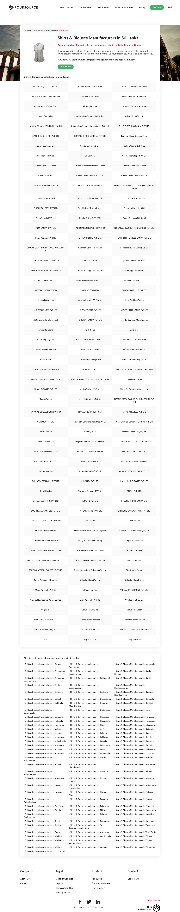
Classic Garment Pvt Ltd (45, 166)
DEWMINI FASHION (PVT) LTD (45, 186)
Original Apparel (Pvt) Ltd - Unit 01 (90, 442)
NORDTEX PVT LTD (45, 422)
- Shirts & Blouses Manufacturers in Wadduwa (44, 836)
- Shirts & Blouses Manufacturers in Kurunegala (89, 753)
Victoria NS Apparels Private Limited (45, 600)
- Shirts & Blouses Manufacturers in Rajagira (88, 814)
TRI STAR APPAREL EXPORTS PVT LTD (46, 570)
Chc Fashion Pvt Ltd (45, 156)
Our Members (86, 7)
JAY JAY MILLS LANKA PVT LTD (134, 310)
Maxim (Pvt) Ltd (46, 399)
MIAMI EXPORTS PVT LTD (45, 389)
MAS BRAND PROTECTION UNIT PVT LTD (90, 379)
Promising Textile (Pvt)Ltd (90, 471)
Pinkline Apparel (46, 471)
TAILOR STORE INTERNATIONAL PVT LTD (45, 560)
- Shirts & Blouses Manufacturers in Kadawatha (134, 729)
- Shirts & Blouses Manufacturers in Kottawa (43, 749)
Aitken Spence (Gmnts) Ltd (45, 106)
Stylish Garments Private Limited (90, 551)
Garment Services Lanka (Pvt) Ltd (134, 248)
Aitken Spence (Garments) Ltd (134, 97)
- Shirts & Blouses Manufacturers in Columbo (43, 699)
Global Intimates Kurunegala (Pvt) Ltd (46, 271)
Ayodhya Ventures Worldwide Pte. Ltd (45, 126)
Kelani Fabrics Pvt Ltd (90, 350)
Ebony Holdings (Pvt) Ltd (134, 208)
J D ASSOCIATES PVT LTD (45, 310)
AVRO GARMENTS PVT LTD (134, 87)
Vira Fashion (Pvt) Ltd (134, 600)
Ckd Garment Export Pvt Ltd (134, 156)
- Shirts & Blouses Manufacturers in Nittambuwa (135, 785)
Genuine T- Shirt (90, 261)
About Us (25, 879)
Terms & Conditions (65, 888)
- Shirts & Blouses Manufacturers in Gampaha (43, 717)
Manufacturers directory (34, 30)
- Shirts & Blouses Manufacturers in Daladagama (90, 699)
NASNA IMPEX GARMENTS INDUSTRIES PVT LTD (134, 400)
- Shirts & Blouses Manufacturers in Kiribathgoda (45, 741)
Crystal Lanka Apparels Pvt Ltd (134, 176)
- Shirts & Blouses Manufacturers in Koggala (88, 741)
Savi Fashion (90, 521)
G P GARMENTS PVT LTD (90, 238)
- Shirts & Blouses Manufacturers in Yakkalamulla (44, 851)
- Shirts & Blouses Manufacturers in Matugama (134, 764)
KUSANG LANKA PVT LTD (134, 340)
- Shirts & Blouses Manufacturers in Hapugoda (89, 717)
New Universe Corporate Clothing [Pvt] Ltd (134, 422)
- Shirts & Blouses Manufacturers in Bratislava (88, 692)
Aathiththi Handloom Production (46, 97)
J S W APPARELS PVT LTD (89, 310)
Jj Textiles (134, 330)
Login (170, 7)
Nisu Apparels (46, 432)
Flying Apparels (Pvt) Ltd (45, 238)
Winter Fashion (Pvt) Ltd (45, 630)
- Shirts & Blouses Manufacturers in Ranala (42, 821)
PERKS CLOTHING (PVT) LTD (90, 452)
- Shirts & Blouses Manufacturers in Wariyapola (44, 840)
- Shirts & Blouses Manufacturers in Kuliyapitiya (134, 749)
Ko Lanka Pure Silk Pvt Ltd (134, 350)
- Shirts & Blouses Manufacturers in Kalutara (88, 733)
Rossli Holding (46, 491)
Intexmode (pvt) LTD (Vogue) (90, 300)
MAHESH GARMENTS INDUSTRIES (45, 379)
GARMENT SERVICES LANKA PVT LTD (134, 238)
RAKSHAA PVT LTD (89, 481)
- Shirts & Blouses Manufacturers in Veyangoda (89, 832)
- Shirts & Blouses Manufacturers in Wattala (133, 840)
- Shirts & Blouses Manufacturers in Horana (88, 725)
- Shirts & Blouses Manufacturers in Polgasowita (135, 810)
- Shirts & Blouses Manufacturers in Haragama (134, 717)
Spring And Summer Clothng (90, 541)
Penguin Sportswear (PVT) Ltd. (134, 461)
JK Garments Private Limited (46, 320)
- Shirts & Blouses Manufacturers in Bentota (43, 685)
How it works (66, 7)
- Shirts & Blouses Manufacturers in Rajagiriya (134, 814)
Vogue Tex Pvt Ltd (134, 610)
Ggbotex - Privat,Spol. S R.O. (134, 261)
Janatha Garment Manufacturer (134, 320)
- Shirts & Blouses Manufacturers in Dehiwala (43, 703)
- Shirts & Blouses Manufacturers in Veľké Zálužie (135, 832)
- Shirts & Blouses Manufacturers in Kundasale (44, 753)
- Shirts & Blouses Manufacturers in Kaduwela (43, 733)
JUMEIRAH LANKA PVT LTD (90, 320)
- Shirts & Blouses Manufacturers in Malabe (87, 757)
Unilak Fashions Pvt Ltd (134, 580)
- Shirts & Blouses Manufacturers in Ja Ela (87, 729)
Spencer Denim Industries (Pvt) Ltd (134, 531)
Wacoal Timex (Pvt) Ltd (90, 620)
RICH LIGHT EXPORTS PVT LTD (134, 481)
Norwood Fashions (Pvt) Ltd (134, 432)
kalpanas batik (90, 640)
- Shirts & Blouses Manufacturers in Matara (42, 764)
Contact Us (133, 879)
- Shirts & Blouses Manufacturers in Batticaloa (134, 678)
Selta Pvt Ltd (134, 521)
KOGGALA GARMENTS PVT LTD (90, 340)
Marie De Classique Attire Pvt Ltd (134, 389)
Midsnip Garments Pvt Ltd (90, 399)
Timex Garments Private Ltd (46, 580)
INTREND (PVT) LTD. (90, 290)
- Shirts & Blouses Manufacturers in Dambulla (134, 699)
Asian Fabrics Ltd (46, 116)
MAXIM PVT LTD (134, 379)
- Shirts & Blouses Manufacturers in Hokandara (89, 721)
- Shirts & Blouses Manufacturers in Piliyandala (134, 806)
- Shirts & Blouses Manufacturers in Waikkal (133, 836)
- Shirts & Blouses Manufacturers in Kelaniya (133, 737)
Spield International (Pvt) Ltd (46, 541)
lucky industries (134, 640)
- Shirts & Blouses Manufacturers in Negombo (43, 785)
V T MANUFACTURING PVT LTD (134, 590)
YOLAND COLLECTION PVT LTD (134, 630)
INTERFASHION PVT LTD (46, 290)
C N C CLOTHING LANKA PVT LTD (134, 126)
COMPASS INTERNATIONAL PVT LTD (90, 136)
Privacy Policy (63, 893)
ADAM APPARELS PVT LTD (90, 87)
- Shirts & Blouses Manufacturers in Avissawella (134, 664)
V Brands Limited (90, 590)
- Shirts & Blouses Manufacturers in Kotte (87, 749)
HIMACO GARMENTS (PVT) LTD (90, 280)
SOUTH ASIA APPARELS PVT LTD (45, 511)
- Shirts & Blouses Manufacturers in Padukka (133, 792)
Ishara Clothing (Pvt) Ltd (134, 300)
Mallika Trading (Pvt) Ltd (90, 389)
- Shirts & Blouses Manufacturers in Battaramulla (90, 678)
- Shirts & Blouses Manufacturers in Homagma (44, 725)
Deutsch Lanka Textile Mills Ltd (90, 186)
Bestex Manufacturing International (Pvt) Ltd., (90, 126)
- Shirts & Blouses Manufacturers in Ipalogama (44, 729)
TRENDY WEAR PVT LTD (134, 560)
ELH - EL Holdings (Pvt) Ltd (90, 198)
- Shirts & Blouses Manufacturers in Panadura (88, 799)
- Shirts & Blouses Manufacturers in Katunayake (44, 737)
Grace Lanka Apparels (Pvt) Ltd (90, 271)
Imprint (59, 883)
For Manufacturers (124, 7)
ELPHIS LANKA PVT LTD (134, 198)
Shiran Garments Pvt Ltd (45, 531)
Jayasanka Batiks (46, 330)
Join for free (65, 67)
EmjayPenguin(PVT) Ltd (46, 218)
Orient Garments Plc (45, 442)
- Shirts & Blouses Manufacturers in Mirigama (133, 771)
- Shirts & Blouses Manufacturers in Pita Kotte (43, 810)
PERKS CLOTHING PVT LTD (134, 452)
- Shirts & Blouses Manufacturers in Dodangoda (89, 710)
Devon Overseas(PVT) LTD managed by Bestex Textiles (134, 187)
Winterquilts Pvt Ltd (90, 630)
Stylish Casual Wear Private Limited (46, 551)
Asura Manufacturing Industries (89, 116)
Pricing (142, 7)
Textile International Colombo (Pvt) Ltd (90, 570)
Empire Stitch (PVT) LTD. (90, 218)
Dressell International (46, 198)
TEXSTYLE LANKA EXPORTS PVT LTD (90, 560)
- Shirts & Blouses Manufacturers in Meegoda (88, 771)
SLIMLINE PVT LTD (90, 501)
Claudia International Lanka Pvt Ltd (90, 166)
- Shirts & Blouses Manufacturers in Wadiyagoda (90, 836)
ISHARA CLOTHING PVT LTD (134, 290)
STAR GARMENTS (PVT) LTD (90, 511)
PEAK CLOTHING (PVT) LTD (46, 452)
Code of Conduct (64, 879)
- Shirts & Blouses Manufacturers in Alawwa (42, 664)
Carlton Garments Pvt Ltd (134, 146)
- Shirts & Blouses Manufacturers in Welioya (43, 847)
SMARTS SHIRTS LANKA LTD (134, 501)
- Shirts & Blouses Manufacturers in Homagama (134, 721)
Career (23, 883)
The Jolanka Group (134, 570)
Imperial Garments (46, 300)
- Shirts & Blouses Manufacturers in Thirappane (134, 825)
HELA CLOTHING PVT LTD (45, 280)
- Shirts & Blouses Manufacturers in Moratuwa (44, 778)
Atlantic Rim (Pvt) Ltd (134, 116)
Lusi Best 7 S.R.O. (89, 370)
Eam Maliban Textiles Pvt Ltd (90, 208)
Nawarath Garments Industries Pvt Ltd (89, 422)
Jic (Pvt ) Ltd (90, 330)
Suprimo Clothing (134, 551)
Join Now (157, 7)
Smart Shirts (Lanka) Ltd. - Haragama (90, 531)
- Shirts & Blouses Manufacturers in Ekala (132, 710)
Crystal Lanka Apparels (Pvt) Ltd (89, 176)
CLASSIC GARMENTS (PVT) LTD (46, 136)
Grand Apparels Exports (134, 271)
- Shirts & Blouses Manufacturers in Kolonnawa (44, 745)
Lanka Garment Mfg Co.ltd (90, 360)
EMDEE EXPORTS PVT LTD (46, 208)
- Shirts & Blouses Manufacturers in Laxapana (134, 753)
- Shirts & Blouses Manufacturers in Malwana (133, 757)
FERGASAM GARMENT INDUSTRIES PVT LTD (134, 228)
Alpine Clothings (90, 106)
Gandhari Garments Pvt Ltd (90, 248)
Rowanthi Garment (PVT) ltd (90, 491)
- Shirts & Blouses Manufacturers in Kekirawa (88, 737)
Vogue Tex (45, 610)
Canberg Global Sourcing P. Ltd (134, 136)
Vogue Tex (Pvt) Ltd (90, 610)
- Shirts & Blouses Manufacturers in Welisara (88, 847)
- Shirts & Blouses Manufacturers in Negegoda (134, 778)
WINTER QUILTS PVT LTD (45, 620)
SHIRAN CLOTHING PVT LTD (46, 501)
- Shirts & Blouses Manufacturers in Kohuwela (134, 741)
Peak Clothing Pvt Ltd (90, 461)
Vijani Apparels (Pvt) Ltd (90, 600)
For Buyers (103, 7)
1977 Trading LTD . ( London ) (45, 87)
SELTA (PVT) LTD (134, 491)
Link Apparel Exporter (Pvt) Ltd (46, 370)
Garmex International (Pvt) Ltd (46, 261)
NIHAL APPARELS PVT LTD (134, 412)
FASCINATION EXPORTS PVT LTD (90, 228)
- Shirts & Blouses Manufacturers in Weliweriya (134, 847)
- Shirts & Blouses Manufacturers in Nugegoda (44, 792)
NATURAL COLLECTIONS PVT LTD (45, 412)
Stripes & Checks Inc (134, 541)
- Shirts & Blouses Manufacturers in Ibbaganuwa (135, 725)
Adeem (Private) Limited (90, 97)
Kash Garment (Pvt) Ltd (46, 350)
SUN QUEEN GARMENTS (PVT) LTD (46, 521)
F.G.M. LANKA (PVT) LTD (45, 228)
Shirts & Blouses (52, 30)
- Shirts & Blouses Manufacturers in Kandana (133, 733)
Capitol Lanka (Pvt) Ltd (90, 146)
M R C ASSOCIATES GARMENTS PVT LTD (134, 370)
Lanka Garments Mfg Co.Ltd (134, 360)
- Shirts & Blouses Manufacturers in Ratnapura (134, 821)
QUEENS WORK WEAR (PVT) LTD (134, 471)
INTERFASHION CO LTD (134, 280)
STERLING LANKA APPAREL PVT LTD (134, 511)
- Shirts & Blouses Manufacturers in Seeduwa (43, 825)
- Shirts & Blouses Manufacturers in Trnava (42, 832)
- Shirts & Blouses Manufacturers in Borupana (43, 692)
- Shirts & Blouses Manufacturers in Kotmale (133, 745)
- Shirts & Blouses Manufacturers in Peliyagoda (89, 806)
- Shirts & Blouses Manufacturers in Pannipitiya (44, 806)
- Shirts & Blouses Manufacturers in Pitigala (87, 810)
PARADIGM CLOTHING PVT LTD (134, 442)
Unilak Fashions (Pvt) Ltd (89, 580)
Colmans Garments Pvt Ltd (134, 166)
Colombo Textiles (45, 176)
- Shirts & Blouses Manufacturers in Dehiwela (133, 703)
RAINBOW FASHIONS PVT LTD (46, 481)
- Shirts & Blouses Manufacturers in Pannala (133, 799)
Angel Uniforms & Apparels (134, 106)
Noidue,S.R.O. (90, 432)
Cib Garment (89, 156)
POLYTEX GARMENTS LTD (45, 461)
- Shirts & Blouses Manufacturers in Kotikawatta (89, 745)
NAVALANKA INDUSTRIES (90, 412)
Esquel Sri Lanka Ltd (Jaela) (134, 218)
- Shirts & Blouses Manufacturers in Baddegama (44, 671)
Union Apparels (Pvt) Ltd (45, 590)
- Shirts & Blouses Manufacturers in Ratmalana (89, 821)
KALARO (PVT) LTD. (45, 340)
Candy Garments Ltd (45, 146)
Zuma (45, 640)
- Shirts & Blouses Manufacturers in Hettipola (43, 721)
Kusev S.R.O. (45, 360)
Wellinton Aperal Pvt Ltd (134, 620)
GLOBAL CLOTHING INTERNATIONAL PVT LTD (46, 249)
